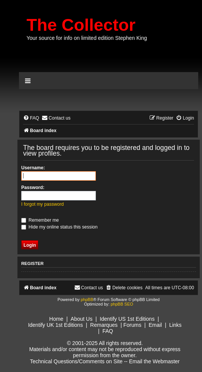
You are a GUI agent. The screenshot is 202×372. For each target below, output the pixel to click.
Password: (32, 187)
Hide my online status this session (59, 227)
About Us (81, 319)
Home (56, 319)
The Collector (81, 25)
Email (155, 325)
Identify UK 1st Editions (55, 325)
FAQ (107, 331)
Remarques (103, 325)
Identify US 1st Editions (127, 319)
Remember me (40, 220)
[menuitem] (31, 118)
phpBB (87, 299)
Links (175, 325)
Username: (33, 167)
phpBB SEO (122, 304)
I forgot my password (42, 204)
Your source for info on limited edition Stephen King (87, 38)
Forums (132, 325)
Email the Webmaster (154, 361)
